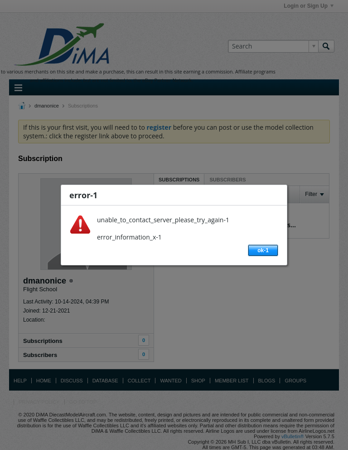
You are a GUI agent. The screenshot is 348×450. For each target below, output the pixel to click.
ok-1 (263, 250)
